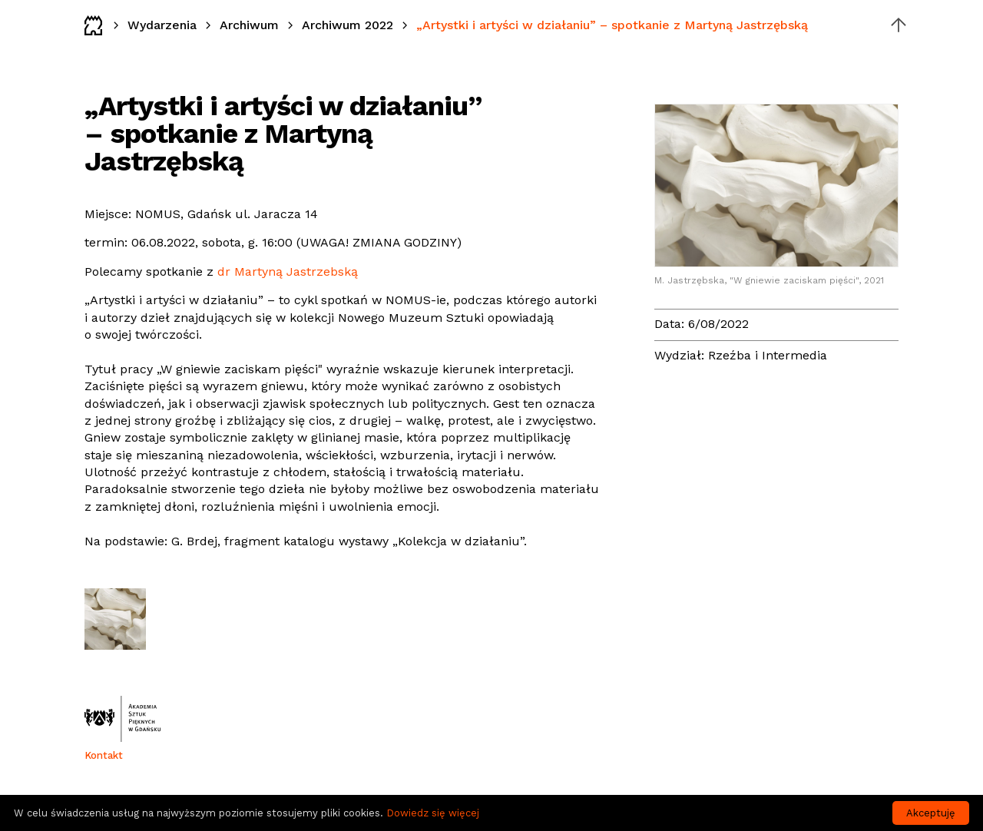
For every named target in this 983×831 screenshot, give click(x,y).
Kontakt (103, 755)
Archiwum (249, 25)
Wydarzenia (162, 25)
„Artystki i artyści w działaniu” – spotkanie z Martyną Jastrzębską (612, 25)
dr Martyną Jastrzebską (287, 271)
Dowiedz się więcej (432, 813)
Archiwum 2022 (347, 25)
